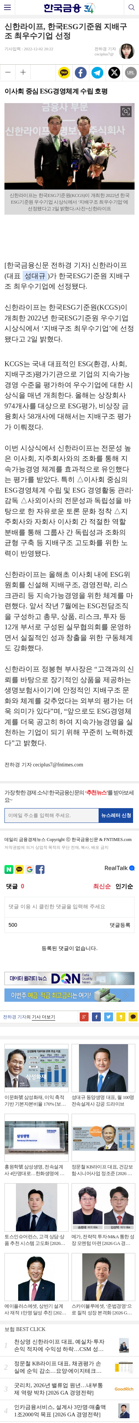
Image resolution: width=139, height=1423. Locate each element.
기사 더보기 (43, 1016)
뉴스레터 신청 (116, 815)
